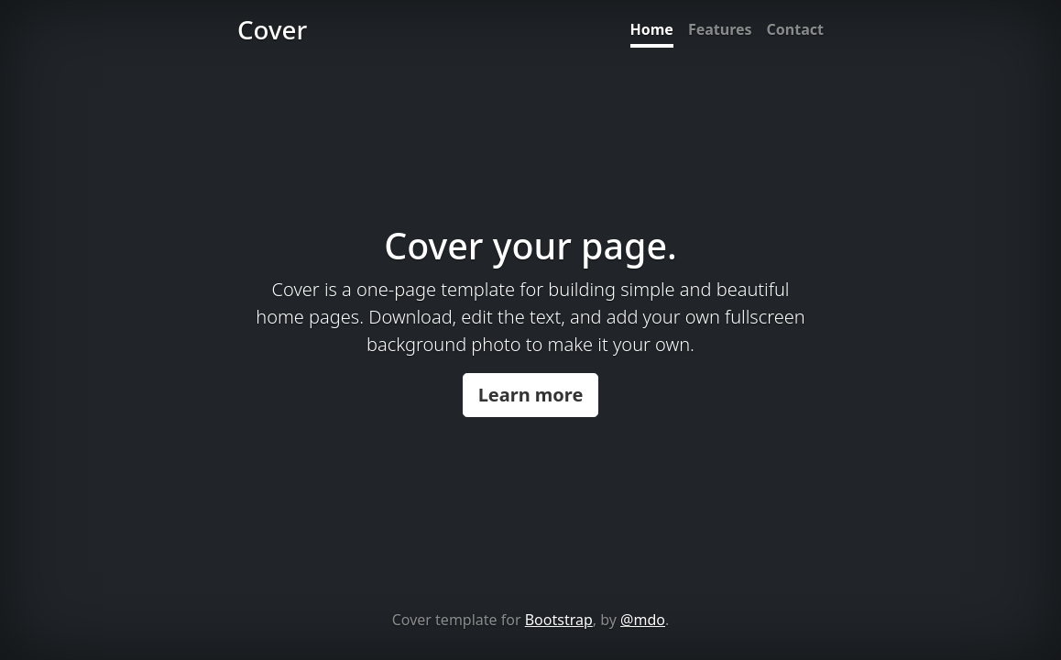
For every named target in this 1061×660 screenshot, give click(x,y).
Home (651, 29)
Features (720, 29)
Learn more (531, 394)
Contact (795, 29)
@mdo (642, 620)
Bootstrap (559, 620)
